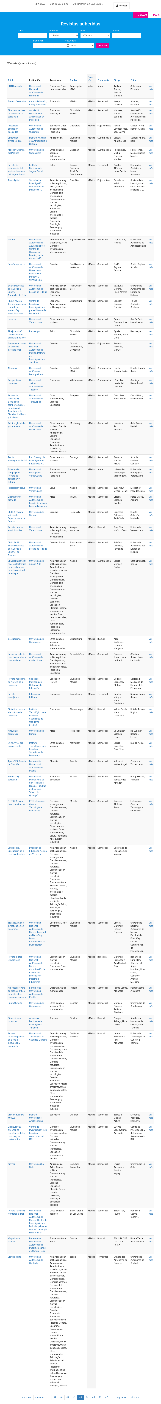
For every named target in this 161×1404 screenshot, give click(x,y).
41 (68, 1397)
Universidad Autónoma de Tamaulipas (36, 398)
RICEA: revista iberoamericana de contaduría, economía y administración (17, 307)
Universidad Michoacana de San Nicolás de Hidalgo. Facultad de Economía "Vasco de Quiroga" (37, 786)
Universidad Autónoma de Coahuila (36, 1260)
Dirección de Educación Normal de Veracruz (38, 851)
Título (20, 30)
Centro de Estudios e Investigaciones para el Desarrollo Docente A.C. (38, 307)
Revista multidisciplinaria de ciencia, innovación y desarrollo (16, 1039)
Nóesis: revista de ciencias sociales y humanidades (17, 657)
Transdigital (13, 180)
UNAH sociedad (15, 86)
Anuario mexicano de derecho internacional (17, 346)
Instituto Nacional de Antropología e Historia (38, 140)
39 (55, 1397)
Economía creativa (17, 101)
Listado (142, 15)
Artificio (12, 239)
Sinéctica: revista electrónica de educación (16, 712)
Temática (53, 30)
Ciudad (115, 30)
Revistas (40, 4)
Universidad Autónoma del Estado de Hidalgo (38, 288)
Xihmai (11, 1164)
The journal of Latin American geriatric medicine (17, 334)
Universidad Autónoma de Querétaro (36, 128)
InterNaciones (15, 639)
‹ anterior (39, 1397)
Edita (133, 80)
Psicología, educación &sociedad (13, 128)
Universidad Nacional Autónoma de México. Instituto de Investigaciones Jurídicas (37, 353)
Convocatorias (59, 4)
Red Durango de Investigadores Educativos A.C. (37, 460)
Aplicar (102, 45)
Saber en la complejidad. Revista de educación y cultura (14, 475)
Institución (38, 40)
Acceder (121, 5)
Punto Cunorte (15, 1003)
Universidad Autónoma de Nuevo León (36, 426)
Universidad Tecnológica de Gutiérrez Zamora (38, 1036)
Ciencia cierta (14, 1257)
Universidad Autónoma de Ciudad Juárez (36, 657)
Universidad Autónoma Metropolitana (36, 371)
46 (100, 1397)
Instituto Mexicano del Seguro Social (36, 168)
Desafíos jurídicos (16, 264)
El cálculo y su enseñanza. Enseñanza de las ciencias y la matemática (16, 1133)
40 (61, 1397)
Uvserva (12, 319)
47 (106, 1397)
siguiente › (122, 1397)
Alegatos (12, 368)
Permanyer (34, 331)
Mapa (156, 15)
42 (74, 1397)
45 (93, 1397)
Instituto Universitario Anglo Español (36, 1117)
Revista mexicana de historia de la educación (16, 682)
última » (135, 1397)
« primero (26, 1397)
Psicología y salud (16, 488)
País (82, 30)
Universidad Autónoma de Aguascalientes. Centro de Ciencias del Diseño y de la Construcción (37, 249)
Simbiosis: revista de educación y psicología (16, 113)
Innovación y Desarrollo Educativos (35, 978)
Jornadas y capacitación (88, 4)
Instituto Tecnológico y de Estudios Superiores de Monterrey (37, 749)
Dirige (117, 80)
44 (87, 1397)
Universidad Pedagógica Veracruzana (35, 472)
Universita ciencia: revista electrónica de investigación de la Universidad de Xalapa (17, 567)
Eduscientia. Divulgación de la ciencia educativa (16, 851)
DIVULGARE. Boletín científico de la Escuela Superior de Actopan (16, 548)
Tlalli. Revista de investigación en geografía (16, 925)
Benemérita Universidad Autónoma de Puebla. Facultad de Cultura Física (37, 1244)
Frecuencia (70, 40)
